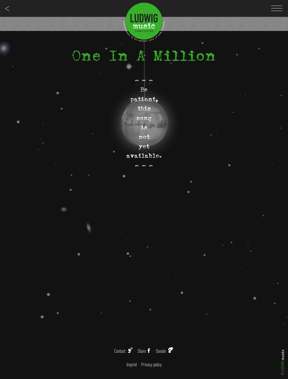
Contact (119, 350)
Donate (161, 350)
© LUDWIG (282, 362)
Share (145, 350)
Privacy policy (151, 364)
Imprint (132, 364)
